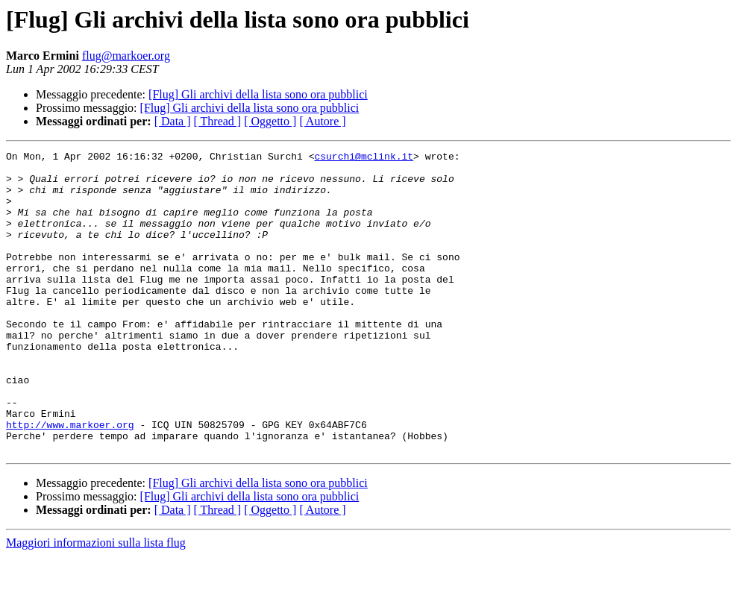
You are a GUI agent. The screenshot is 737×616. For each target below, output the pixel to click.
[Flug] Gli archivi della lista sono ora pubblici (258, 94)
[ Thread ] (218, 121)
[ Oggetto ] (270, 121)
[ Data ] (172, 121)
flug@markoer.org (126, 55)
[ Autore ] (322, 121)
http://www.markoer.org (70, 480)
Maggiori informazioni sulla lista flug (96, 603)
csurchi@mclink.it (363, 158)
